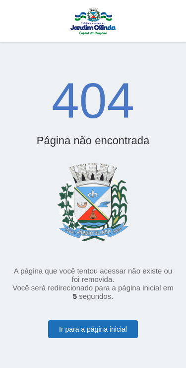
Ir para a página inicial (93, 329)
